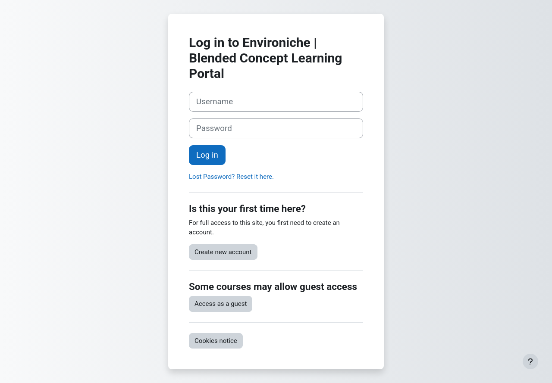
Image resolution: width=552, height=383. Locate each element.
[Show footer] (530, 361)
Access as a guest (220, 304)
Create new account (223, 252)
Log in (207, 155)
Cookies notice (215, 341)
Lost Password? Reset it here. (231, 177)
